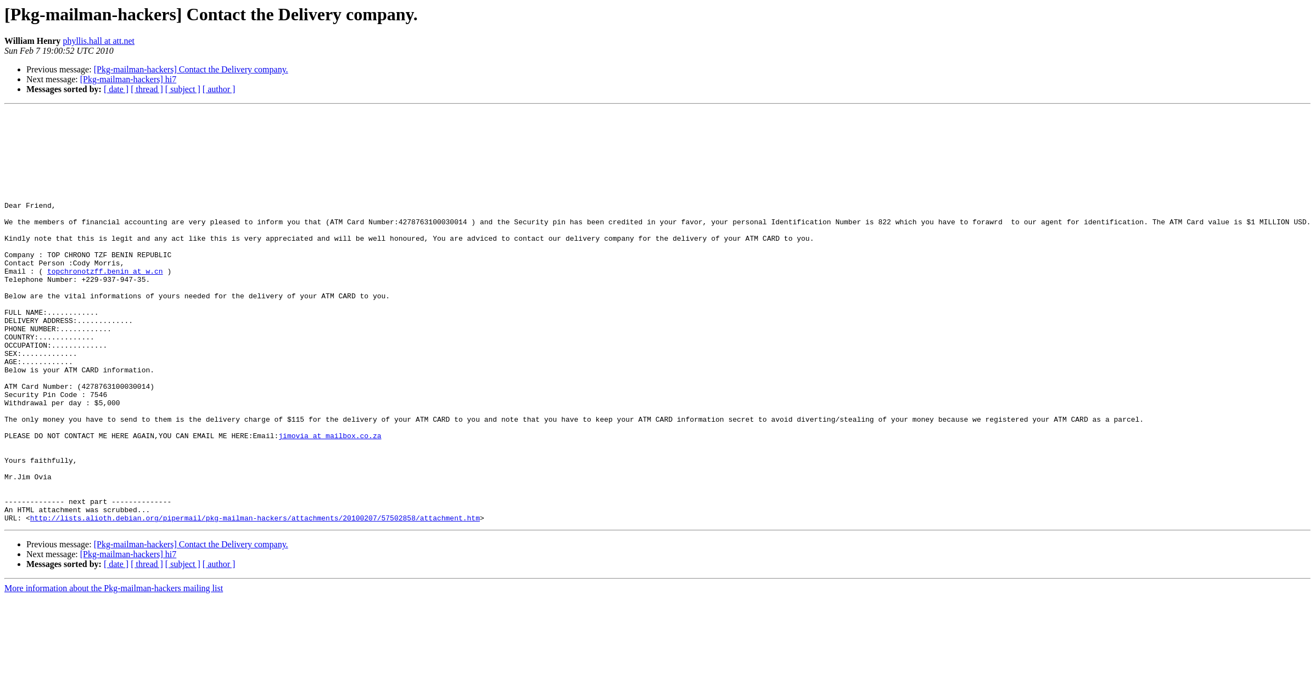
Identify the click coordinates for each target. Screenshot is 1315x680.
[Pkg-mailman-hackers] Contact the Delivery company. (191, 69)
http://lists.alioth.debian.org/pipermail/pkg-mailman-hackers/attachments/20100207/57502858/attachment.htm (255, 600)
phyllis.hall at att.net (99, 41)
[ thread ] (147, 89)
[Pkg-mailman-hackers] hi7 (128, 79)
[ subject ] (182, 89)
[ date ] (116, 89)
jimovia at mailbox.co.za (329, 501)
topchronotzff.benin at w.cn (105, 304)
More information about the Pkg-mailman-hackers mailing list (113, 670)
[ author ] (219, 89)
